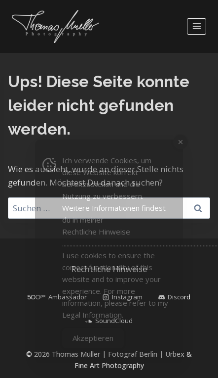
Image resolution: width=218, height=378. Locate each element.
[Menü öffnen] (196, 26)
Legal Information (92, 315)
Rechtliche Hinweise (96, 231)
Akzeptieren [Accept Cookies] (93, 338)
